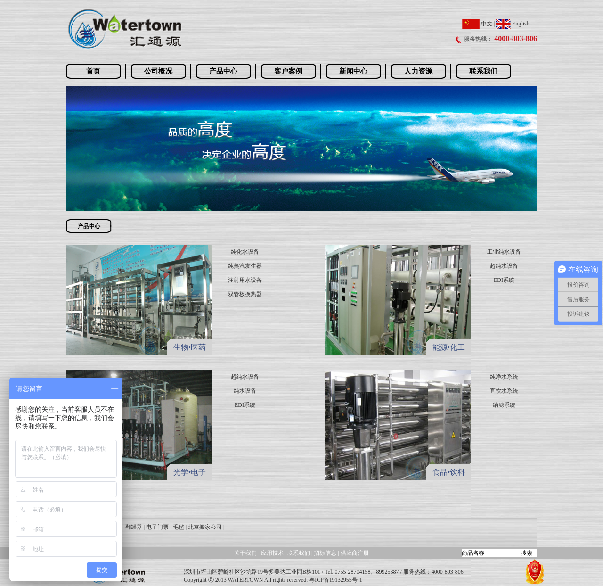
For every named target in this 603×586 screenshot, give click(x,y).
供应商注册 (355, 553)
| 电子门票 (156, 527)
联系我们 (483, 71)
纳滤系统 (504, 405)
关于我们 (245, 553)
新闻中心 (353, 71)
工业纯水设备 (504, 251)
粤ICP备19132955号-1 (335, 580)
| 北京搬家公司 (204, 527)
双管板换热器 (245, 294)
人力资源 (418, 71)
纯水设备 (245, 391)
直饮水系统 (504, 391)
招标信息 (326, 553)
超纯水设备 (504, 266)
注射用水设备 (245, 280)
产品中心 (223, 71)
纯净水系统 (504, 376)
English (513, 23)
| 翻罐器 (132, 527)
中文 (477, 23)
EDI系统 (504, 280)
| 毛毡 (177, 527)
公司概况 (158, 71)
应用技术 (272, 553)
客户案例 (288, 71)
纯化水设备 (245, 251)
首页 (93, 71)
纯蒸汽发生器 (245, 266)
